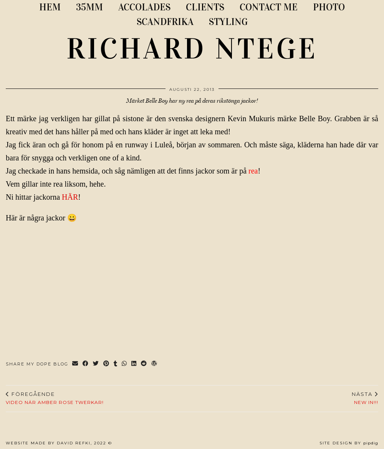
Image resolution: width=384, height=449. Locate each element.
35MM (89, 7)
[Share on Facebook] (86, 364)
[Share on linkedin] (134, 364)
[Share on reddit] (144, 364)
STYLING (228, 22)
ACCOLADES (144, 7)
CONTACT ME (269, 7)
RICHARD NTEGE (192, 49)
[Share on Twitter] (96, 364)
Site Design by (348, 443)
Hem (50, 7)
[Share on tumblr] (116, 364)
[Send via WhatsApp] (124, 364)
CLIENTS (205, 7)
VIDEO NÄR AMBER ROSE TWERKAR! (55, 398)
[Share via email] (75, 364)
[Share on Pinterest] (106, 364)
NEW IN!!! (365, 398)
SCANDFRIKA (165, 22)
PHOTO (329, 7)
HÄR (70, 197)
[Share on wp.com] (154, 364)
